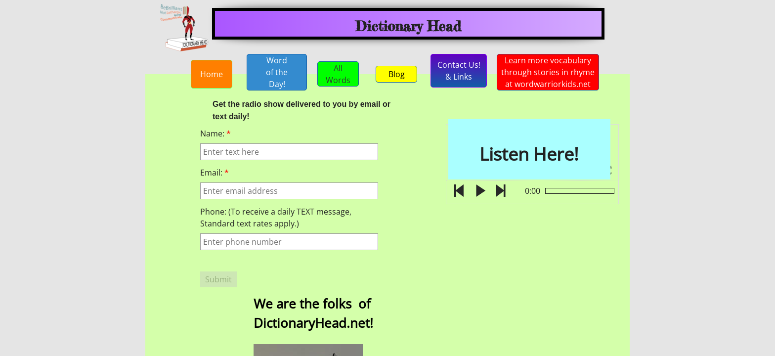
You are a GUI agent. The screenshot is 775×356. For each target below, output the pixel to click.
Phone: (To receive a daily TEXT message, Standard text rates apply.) (275, 217)
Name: (215, 133)
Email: (214, 172)
